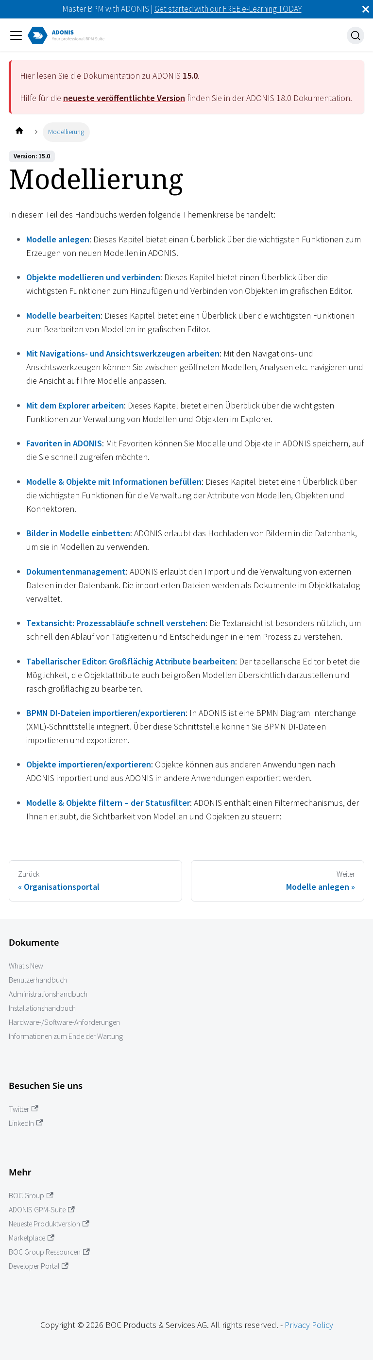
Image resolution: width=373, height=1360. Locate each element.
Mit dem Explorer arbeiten (75, 405)
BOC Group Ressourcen (49, 1252)
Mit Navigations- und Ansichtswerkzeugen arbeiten (123, 353)
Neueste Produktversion (49, 1223)
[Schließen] (365, 9)
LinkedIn (26, 1123)
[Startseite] (19, 131)
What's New (26, 965)
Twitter (23, 1109)
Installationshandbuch (42, 1008)
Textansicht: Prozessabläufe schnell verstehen (115, 623)
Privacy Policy (309, 1324)
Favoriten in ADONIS (64, 443)
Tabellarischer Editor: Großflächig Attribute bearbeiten (130, 661)
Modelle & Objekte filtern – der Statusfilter (108, 802)
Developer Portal (38, 1266)
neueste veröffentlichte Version (124, 97)
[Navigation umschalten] (16, 35)
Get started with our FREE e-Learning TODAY (228, 8)
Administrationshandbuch (48, 994)
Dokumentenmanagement (76, 571)
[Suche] (355, 35)
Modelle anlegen (57, 239)
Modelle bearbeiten (63, 315)
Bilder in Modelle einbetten (78, 533)
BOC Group (31, 1195)
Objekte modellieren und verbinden (93, 277)
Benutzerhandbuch (38, 980)
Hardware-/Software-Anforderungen (64, 1022)
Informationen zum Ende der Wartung (66, 1036)
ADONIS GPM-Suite (42, 1209)
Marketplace (31, 1237)
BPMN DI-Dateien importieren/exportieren (106, 712)
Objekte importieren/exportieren (88, 764)
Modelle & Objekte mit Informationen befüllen (114, 481)
